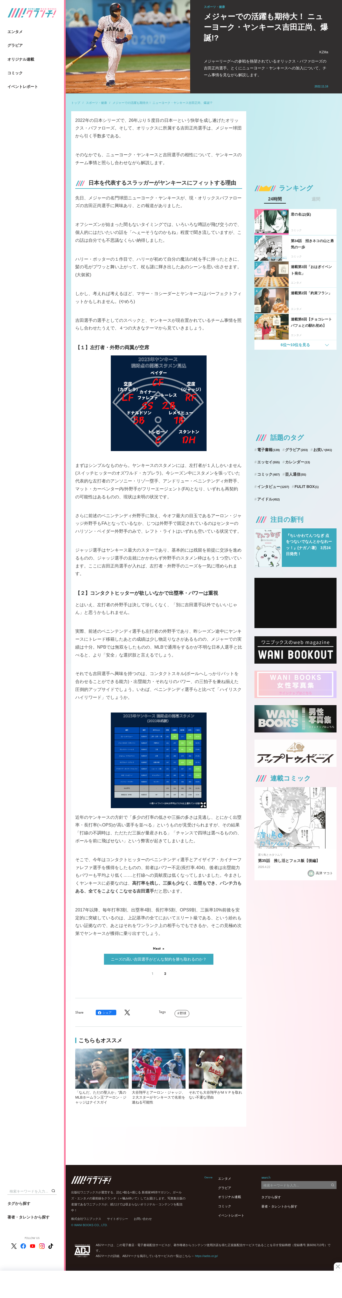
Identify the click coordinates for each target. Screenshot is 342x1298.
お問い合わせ (143, 1218)
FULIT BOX (306, 486)
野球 (183, 1013)
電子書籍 (268, 450)
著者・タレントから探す (28, 1217)
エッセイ (268, 462)
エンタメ (15, 32)
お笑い (322, 450)
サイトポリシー (117, 1218)
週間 (316, 199)
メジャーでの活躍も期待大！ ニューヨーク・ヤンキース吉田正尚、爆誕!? (162, 102)
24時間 (275, 199)
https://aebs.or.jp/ (206, 1256)
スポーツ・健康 (96, 102)
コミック (15, 73)
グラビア (15, 45)
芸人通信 (295, 474)
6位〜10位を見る (295, 345)
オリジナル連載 (20, 59)
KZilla (323, 52)
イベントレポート (22, 86)
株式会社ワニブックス (86, 1218)
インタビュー (273, 486)
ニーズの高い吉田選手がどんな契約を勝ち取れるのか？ (159, 959)
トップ (75, 102)
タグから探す (18, 1203)
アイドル (268, 499)
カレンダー (297, 462)
